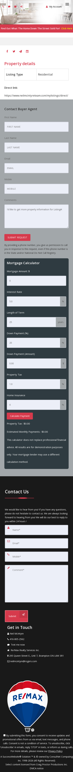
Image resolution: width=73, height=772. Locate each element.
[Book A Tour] (27, 51)
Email (7, 158)
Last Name (10, 137)
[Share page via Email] (21, 6)
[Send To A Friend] (20, 51)
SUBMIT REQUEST (17, 237)
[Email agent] (15, 6)
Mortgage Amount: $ (18, 271)
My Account (54, 6)
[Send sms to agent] (9, 6)
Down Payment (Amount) (21, 353)
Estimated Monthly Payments (27, 431)
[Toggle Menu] (67, 4)
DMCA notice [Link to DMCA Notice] (37, 768)
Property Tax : (18, 423)
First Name (10, 117)
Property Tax (14, 374)
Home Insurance (16, 395)
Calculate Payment (20, 415)
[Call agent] (3, 6)
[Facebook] (7, 51)
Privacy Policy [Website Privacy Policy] (55, 751)
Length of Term (15, 312)
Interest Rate (14, 291)
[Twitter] (14, 51)
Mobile (8, 179)
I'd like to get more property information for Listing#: (36, 216)
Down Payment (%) (17, 333)
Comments (10, 200)
